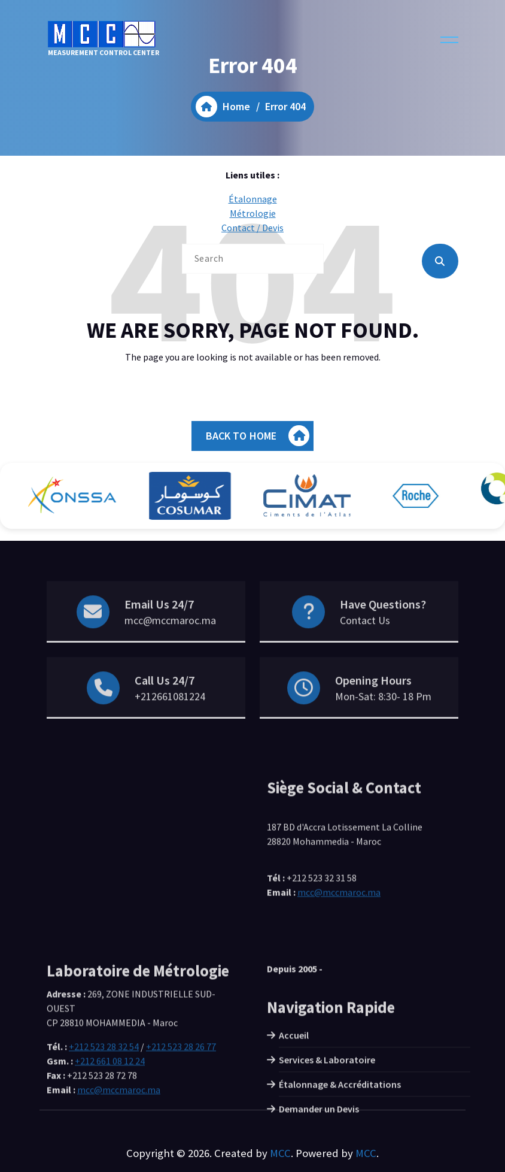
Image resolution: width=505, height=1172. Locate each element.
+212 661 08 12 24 (110, 1117)
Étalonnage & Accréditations (340, 1140)
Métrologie (253, 213)
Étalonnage (253, 199)
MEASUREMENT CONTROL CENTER (103, 39)
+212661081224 (170, 718)
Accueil (294, 1091)
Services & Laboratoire (327, 1116)
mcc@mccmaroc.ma (170, 642)
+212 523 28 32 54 (104, 1103)
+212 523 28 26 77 (181, 1103)
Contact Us (365, 642)
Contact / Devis (252, 228)
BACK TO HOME (258, 435)
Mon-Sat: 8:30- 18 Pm (383, 718)
